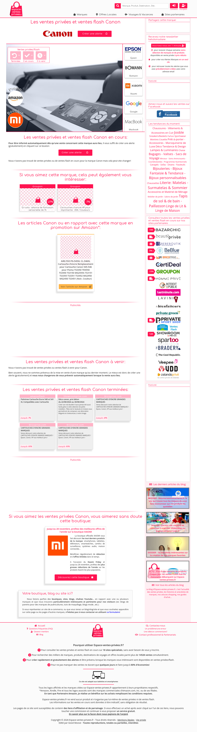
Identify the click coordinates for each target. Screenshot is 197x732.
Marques (80, 14)
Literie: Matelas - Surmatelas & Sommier (168, 186)
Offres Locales (106, 14)
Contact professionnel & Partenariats (155, 634)
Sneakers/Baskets (158, 137)
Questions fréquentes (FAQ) (40, 628)
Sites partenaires (173, 14)
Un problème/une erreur (155, 628)
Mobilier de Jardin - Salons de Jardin (163, 198)
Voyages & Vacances (139, 14)
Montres (154, 140)
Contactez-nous (155, 625)
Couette (163, 140)
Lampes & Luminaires (164, 151)
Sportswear (180, 137)
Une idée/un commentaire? (155, 631)
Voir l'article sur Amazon (76, 288)
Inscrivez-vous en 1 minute (168, 47)
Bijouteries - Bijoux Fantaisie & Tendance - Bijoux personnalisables (167, 174)
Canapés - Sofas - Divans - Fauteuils (167, 166)
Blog (39, 634)
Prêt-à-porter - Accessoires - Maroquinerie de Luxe (167, 144)
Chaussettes (153, 184)
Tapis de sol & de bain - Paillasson (168, 202)
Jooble (179, 133)
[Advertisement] (75, 331)
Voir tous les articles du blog (168, 586)
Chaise (182, 151)
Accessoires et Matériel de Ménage (167, 193)
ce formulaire (113, 613)
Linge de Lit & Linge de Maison (170, 209)
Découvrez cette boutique (76, 578)
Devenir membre (40, 631)
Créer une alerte (95, 34)
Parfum (171, 137)
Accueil (39, 625)
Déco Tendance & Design (171, 148)
